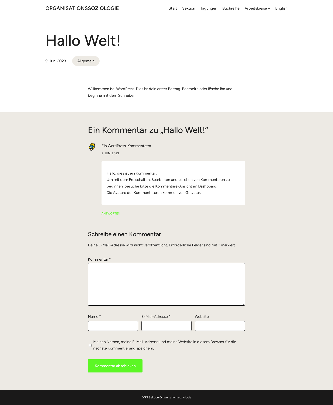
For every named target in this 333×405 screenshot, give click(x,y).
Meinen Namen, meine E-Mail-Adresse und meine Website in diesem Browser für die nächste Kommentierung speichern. (164, 345)
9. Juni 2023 (110, 153)
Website (202, 316)
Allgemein (86, 61)
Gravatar (192, 192)
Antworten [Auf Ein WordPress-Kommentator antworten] (111, 213)
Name (94, 316)
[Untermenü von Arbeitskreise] (269, 8)
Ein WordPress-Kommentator (126, 146)
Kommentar (99, 259)
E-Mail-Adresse (156, 316)
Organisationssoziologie (82, 8)
